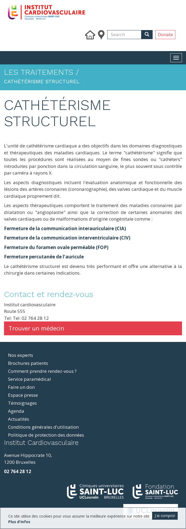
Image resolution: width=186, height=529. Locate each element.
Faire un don (21, 387)
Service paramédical (29, 379)
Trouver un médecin (36, 328)
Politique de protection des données (46, 435)
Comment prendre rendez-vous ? (42, 371)
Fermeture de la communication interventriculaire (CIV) (67, 238)
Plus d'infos (19, 521)
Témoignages (22, 403)
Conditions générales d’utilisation (43, 427)
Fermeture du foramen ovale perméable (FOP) (56, 247)
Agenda (16, 411)
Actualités (18, 419)
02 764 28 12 (17, 471)
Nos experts (20, 355)
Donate (165, 34)
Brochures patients (28, 363)
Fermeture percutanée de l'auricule (44, 257)
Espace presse (23, 395)
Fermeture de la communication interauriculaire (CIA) (65, 228)
